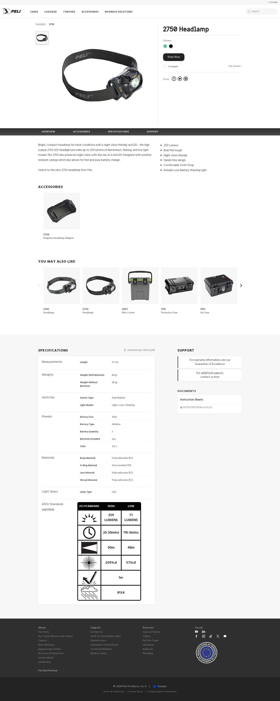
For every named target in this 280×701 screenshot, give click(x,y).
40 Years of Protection (51, 653)
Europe (160, 686)
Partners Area (98, 641)
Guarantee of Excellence (105, 645)
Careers (42, 641)
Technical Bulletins (101, 649)
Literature (148, 645)
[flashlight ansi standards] (48, 509)
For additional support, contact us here (210, 375)
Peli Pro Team (151, 641)
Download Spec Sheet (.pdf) (139, 350)
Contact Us (97, 632)
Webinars (148, 649)
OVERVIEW (48, 132)
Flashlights (41, 24)
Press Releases (46, 645)
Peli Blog (148, 653)
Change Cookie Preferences (162, 691)
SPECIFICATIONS (118, 132)
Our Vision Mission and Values (55, 636)
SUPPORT (153, 132)
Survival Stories (151, 632)
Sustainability (46, 658)
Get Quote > (235, 66)
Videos (146, 636)
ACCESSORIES (81, 132)
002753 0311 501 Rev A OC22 (197, 407)
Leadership (44, 662)
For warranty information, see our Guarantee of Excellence (210, 362)
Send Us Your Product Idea (106, 636)
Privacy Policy (136, 691)
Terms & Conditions (113, 691)
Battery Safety (99, 653)
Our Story (43, 632)
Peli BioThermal (48, 671)
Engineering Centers (49, 649)
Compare (173, 67)
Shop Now (174, 57)
